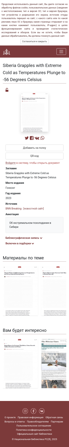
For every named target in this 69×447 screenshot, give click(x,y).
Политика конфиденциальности (34, 429)
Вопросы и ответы (14, 421)
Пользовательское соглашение (33, 425)
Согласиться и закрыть (34, 41)
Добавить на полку (34, 147)
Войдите (11, 162)
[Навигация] (61, 51)
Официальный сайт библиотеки (34, 434)
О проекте (10, 417)
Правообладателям (38, 421)
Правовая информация (30, 417)
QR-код (34, 155)
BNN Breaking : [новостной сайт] (25, 208)
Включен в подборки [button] (20, 243)
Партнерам (57, 421)
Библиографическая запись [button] (24, 237)
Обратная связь (54, 417)
